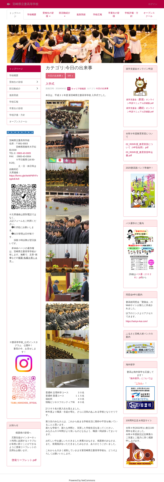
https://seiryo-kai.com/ (137, 321)
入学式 (50, 83)
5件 (70, 75)
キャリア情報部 (76, 88)
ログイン (152, 4)
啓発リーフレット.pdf (24, 460)
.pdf (151, 111)
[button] (48, 14)
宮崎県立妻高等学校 (25, 4)
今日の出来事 (102, 88)
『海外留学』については (140, 378)
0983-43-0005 (25, 153)
